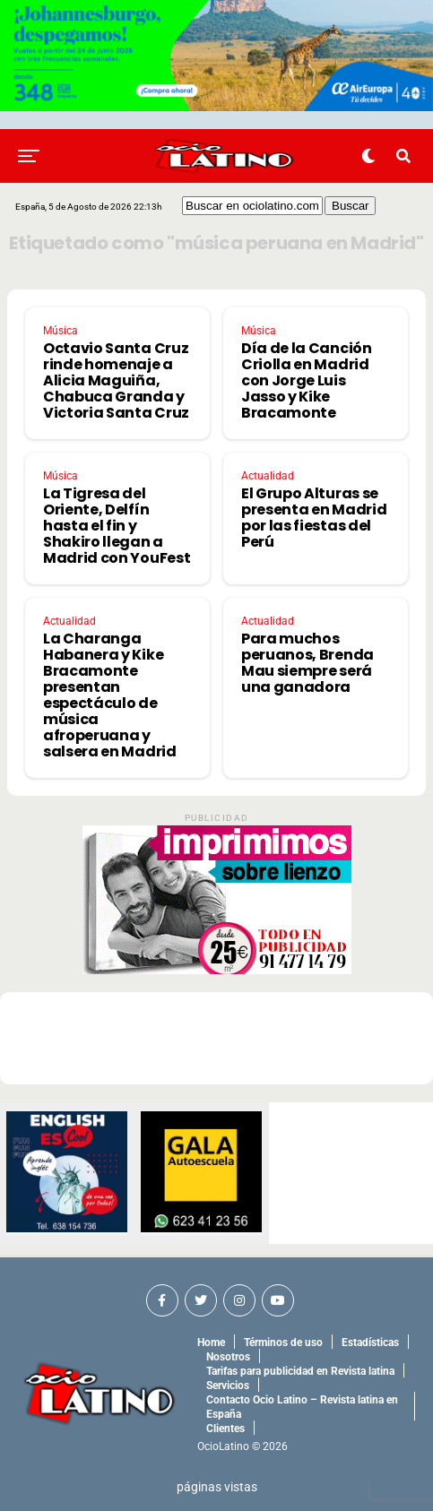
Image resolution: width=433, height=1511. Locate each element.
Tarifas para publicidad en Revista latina (300, 1371)
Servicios (227, 1385)
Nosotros (228, 1357)
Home (211, 1342)
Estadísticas (370, 1342)
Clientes (225, 1428)
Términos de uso (283, 1342)
